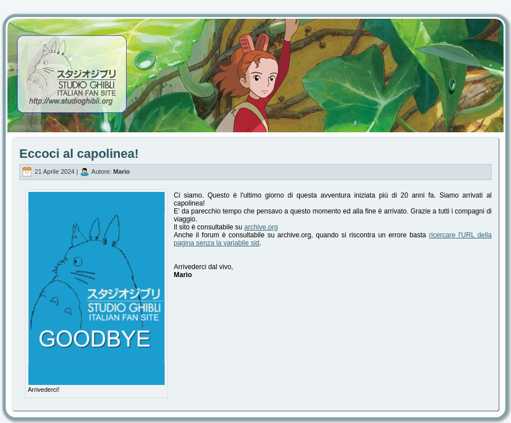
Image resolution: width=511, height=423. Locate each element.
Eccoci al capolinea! (79, 153)
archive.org (261, 227)
